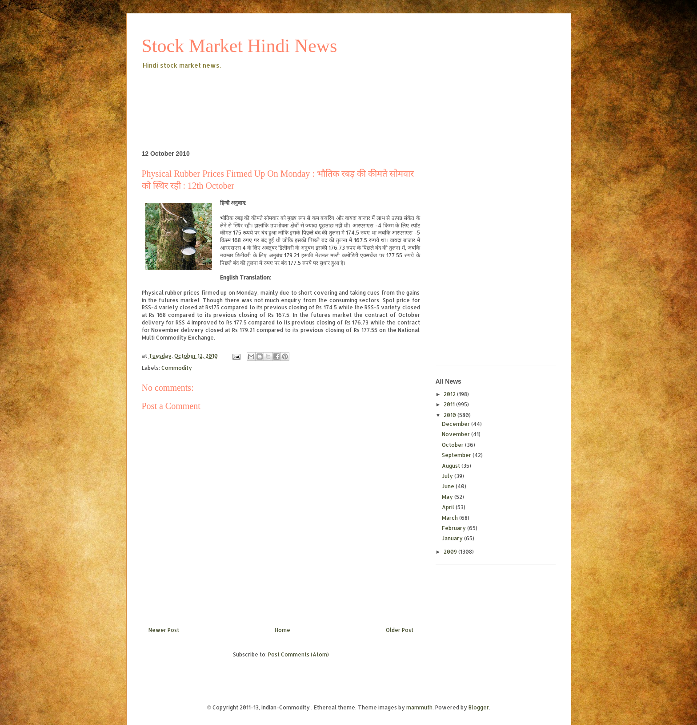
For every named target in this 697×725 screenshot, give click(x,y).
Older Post (399, 630)
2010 (450, 415)
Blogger (479, 707)
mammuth (419, 707)
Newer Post (163, 630)
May (448, 497)
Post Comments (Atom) (298, 654)
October (453, 444)
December (456, 424)
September (457, 455)
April (449, 507)
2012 (450, 394)
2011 (450, 404)
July (448, 476)
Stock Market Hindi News (239, 46)
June (449, 486)
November (456, 434)
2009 (451, 551)
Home (282, 630)
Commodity (176, 368)
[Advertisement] (303, 95)
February (454, 528)
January (453, 538)
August (451, 465)
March (450, 517)
